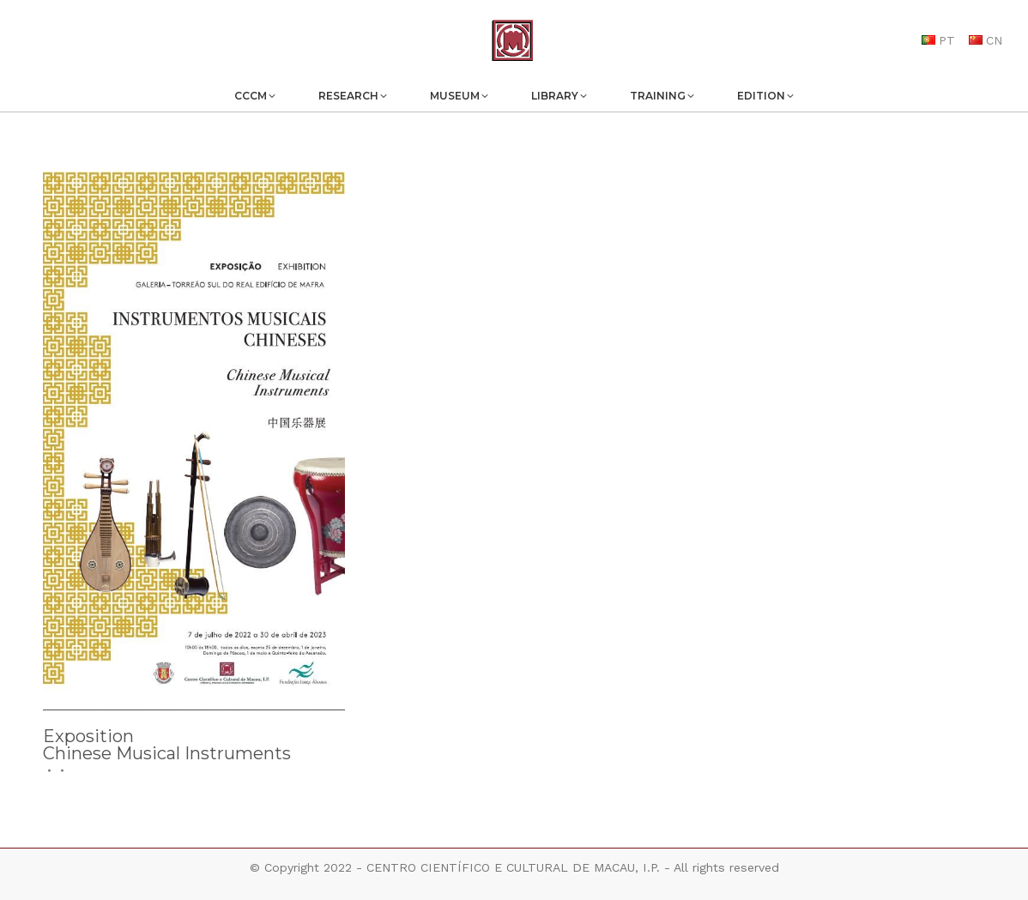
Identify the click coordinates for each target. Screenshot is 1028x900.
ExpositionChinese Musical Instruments (167, 745)
